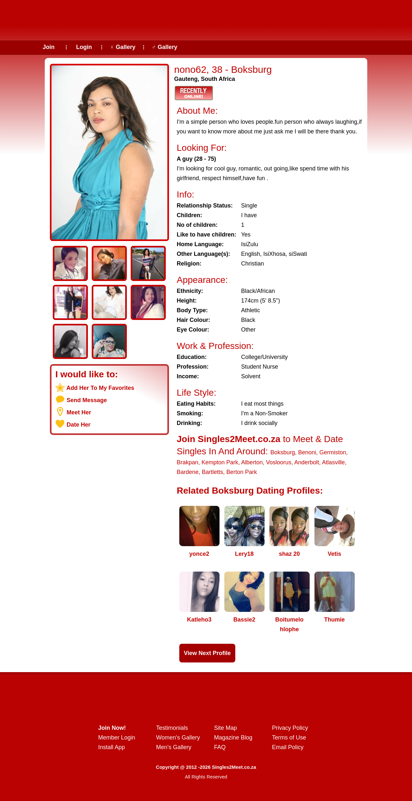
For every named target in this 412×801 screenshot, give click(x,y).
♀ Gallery (123, 47)
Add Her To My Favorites (100, 388)
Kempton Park (219, 462)
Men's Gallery (173, 747)
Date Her (78, 424)
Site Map (225, 728)
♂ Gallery (164, 47)
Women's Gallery (178, 737)
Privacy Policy (290, 728)
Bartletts (212, 472)
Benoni (307, 452)
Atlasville (333, 462)
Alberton (252, 462)
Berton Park (241, 472)
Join (48, 47)
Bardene (188, 472)
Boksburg (282, 452)
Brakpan (187, 462)
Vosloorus (278, 462)
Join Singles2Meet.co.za (228, 439)
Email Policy (288, 747)
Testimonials (172, 728)
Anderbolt (306, 462)
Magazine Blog (233, 737)
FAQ (220, 747)
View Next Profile (207, 653)
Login (84, 47)
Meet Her (79, 412)
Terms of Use (289, 737)
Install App (111, 747)
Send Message (87, 400)
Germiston (332, 452)
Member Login (116, 737)
